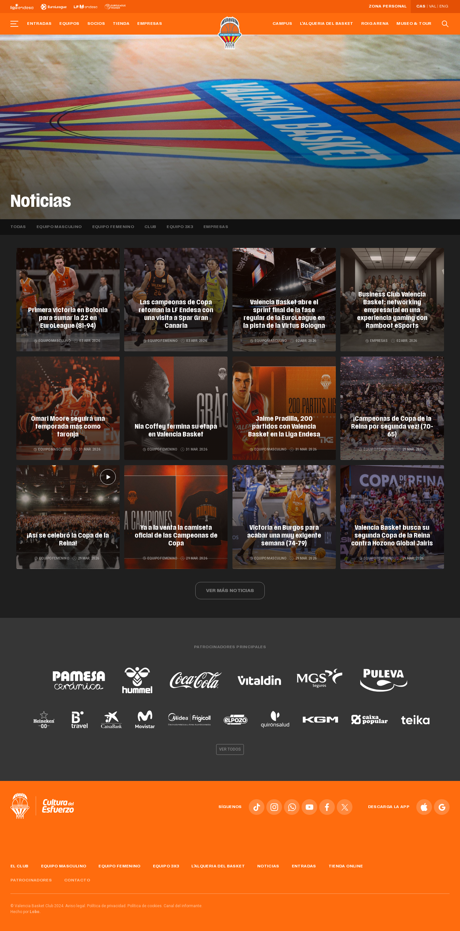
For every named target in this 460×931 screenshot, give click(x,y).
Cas (421, 6)
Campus (282, 24)
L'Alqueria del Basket (326, 24)
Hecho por (25, 911)
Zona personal (388, 6)
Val (432, 6)
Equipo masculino (59, 227)
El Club (19, 866)
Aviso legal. (75, 906)
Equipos (69, 24)
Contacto (77, 880)
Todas (18, 227)
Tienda (121, 24)
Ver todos (230, 749)
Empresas (149, 24)
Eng (443, 6)
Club (150, 227)
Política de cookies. (145, 906)
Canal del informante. (183, 906)
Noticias (268, 866)
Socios (96, 24)
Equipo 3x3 (180, 227)
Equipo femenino (113, 227)
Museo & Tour (413, 24)
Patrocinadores (31, 880)
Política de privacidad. (106, 906)
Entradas (39, 24)
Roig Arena (375, 24)
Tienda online (346, 866)
